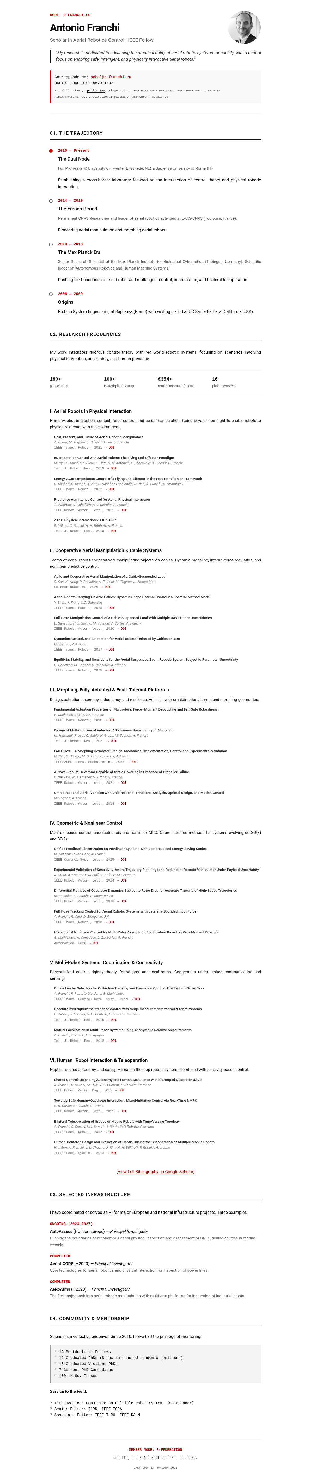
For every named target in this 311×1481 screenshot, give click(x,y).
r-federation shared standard (167, 1458)
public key (96, 90)
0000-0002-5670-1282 (91, 83)
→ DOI (109, 448)
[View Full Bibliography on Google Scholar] (155, 1171)
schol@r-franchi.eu (111, 77)
